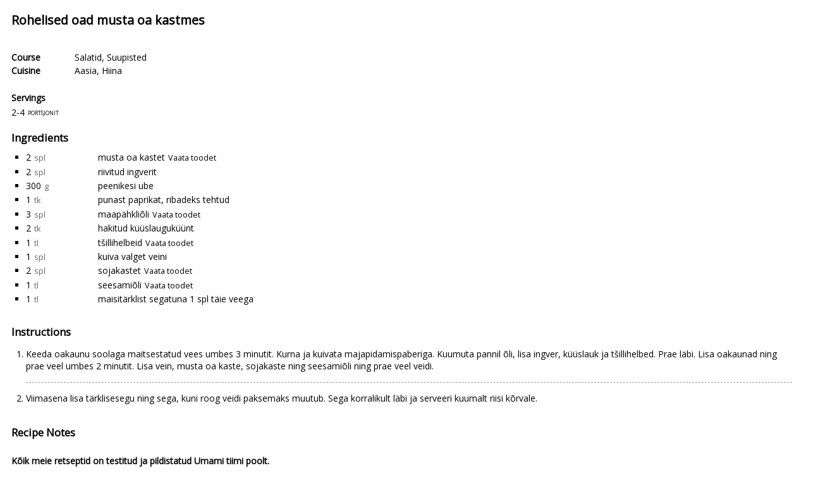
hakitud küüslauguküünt (146, 228)
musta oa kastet (131, 157)
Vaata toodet (192, 157)
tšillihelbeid (120, 243)
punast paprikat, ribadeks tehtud (163, 200)
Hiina (112, 71)
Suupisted (127, 57)
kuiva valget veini (132, 256)
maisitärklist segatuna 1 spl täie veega (175, 299)
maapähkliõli (123, 214)
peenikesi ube (126, 186)
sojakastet (119, 270)
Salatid (88, 57)
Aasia (86, 71)
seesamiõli (120, 285)
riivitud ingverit (127, 172)
